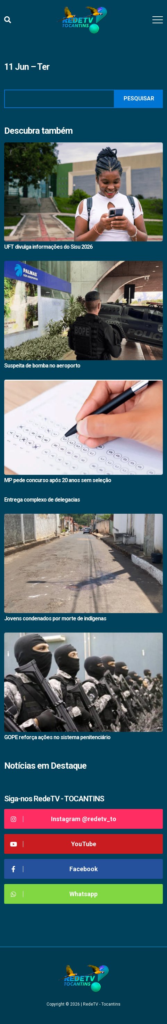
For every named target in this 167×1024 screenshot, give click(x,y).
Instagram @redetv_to (62, 819)
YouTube (52, 844)
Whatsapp (53, 894)
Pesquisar (139, 98)
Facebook (53, 869)
